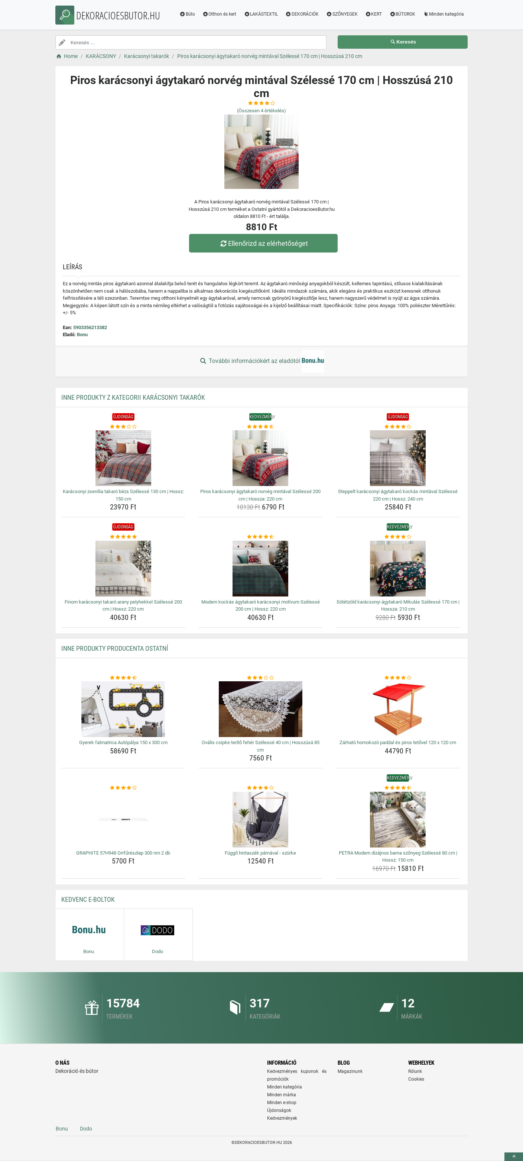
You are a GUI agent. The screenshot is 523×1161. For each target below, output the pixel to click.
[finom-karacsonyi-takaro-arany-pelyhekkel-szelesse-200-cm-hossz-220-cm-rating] (123, 537)
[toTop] (513, 1156)
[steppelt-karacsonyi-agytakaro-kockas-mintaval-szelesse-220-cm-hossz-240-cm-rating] (398, 427)
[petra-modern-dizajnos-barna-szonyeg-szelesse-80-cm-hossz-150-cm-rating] (398, 788)
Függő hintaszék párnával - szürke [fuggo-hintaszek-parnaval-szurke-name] (260, 853)
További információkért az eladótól (261, 361)
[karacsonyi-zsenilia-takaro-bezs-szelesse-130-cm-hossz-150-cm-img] (123, 458)
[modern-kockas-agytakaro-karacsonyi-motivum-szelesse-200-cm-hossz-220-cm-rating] (260, 537)
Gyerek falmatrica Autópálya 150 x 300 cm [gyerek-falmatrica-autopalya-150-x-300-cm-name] (123, 742)
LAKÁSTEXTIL (261, 14)
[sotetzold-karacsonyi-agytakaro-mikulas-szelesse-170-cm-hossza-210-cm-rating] (398, 537)
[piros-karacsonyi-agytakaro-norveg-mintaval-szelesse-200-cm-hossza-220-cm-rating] (260, 427)
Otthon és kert (219, 14)
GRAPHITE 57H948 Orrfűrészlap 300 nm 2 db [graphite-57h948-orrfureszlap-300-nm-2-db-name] (123, 853)
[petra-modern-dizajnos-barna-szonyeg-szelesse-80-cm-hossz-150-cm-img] (398, 820)
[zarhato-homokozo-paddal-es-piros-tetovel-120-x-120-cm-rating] (398, 678)
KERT (373, 14)
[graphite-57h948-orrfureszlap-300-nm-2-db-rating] (123, 788)
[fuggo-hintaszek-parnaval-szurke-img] (260, 820)
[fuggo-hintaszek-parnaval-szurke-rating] (260, 788)
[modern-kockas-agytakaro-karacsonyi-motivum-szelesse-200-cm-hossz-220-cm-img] (260, 568)
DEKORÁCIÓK (302, 14)
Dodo (86, 1129)
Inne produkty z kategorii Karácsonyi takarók (133, 397)
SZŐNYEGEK (342, 14)
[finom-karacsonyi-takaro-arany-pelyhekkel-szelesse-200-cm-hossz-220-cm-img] (123, 568)
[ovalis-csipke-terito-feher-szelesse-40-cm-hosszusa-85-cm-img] (260, 709)
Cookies (416, 1079)
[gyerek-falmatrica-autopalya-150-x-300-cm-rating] (123, 678)
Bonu (82, 334)
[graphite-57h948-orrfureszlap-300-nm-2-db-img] (123, 820)
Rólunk (415, 1071)
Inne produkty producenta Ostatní (114, 648)
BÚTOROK (402, 14)
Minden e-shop (281, 1102)
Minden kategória (443, 14)
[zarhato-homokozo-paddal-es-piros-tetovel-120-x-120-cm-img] (398, 709)
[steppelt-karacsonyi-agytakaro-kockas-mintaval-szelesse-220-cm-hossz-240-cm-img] (398, 458)
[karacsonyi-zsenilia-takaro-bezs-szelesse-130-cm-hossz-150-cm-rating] (123, 427)
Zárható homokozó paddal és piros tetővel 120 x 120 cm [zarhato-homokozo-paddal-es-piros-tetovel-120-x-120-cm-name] (398, 742)
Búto (187, 14)
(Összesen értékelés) (261, 110)
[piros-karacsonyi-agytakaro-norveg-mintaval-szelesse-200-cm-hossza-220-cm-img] (260, 458)
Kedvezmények (282, 1118)
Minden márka (281, 1094)
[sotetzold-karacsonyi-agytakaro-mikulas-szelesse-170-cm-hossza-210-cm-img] (398, 568)
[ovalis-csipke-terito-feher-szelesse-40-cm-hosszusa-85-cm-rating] (260, 678)
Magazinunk (350, 1071)
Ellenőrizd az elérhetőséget (263, 243)
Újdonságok (279, 1110)
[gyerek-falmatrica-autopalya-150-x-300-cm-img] (123, 709)
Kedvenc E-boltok (88, 899)
